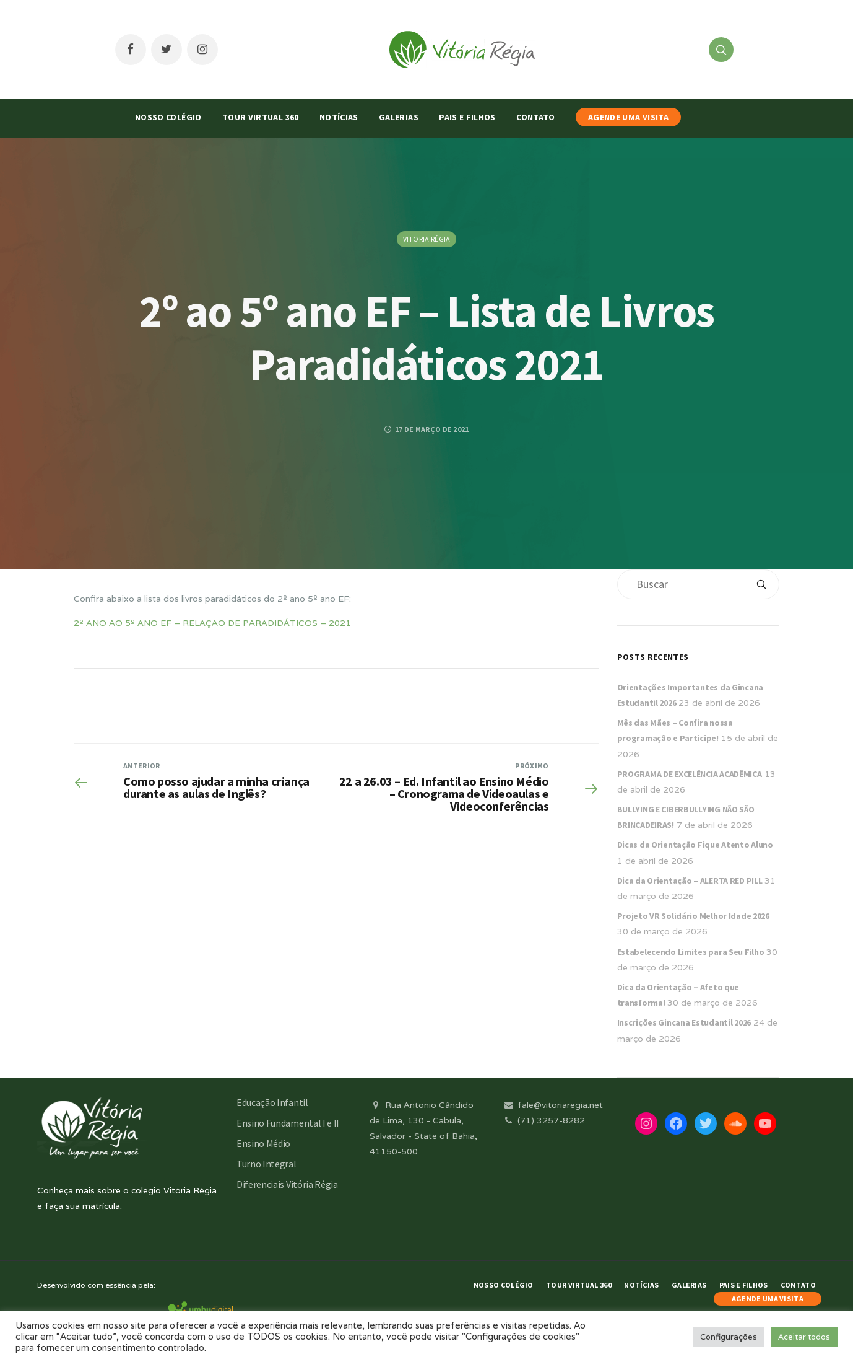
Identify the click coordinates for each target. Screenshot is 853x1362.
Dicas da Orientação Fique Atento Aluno (695, 844)
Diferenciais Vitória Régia (287, 1184)
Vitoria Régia (427, 239)
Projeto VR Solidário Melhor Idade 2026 (693, 915)
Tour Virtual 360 (260, 117)
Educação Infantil (272, 1102)
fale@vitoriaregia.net (552, 1104)
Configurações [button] (728, 1337)
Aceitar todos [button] (804, 1337)
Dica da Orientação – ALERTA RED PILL (690, 880)
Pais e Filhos (467, 117)
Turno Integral (266, 1164)
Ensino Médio (263, 1143)
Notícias (338, 117)
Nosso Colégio (168, 117)
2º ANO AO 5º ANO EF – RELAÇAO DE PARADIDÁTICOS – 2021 (212, 622)
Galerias (398, 117)
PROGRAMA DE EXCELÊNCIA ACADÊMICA (689, 774)
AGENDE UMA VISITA (628, 117)
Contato (535, 117)
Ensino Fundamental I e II (287, 1123)
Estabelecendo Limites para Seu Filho (690, 951)
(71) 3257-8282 (543, 1120)
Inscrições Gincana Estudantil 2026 (684, 1022)
